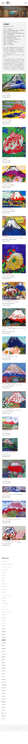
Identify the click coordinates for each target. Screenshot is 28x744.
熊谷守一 (3, 651)
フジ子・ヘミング (5, 612)
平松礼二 (3, 696)
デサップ (3, 592)
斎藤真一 (3, 662)
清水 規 (3, 671)
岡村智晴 (3, 631)
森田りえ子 (4, 713)
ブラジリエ (4, 614)
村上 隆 (3, 710)
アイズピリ (4, 561)
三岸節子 (3, 704)
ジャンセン (4, 586)
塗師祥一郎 (4, 687)
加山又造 (3, 642)
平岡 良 (3, 693)
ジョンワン (4, 589)
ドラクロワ (4, 598)
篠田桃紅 (3, 668)
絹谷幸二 (3, 645)
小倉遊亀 (3, 637)
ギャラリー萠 (16, 728)
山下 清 (3, 718)
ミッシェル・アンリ (6, 567)
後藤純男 (3, 656)
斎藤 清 (3, 659)
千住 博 (3, 676)
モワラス (3, 620)
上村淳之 (3, 628)
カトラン (3, 572)
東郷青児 (3, 679)
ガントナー (4, 575)
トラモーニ (4, 600)
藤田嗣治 (3, 701)
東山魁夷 (3, 690)
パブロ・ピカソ (5, 603)
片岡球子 (3, 640)
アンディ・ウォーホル (6, 564)
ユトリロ (3, 623)
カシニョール (4, 569)
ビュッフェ (4, 606)
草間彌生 (3, 648)
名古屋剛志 (4, 685)
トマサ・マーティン (6, 595)
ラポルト (3, 626)
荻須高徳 (3, 634)
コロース (3, 578)
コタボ (3, 581)
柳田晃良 (3, 716)
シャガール (4, 584)
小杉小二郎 (4, 654)
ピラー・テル (4, 609)
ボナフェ (3, 617)
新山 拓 (3, 673)
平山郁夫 (3, 699)
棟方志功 (3, 707)
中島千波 (3, 682)
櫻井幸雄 (3, 665)
